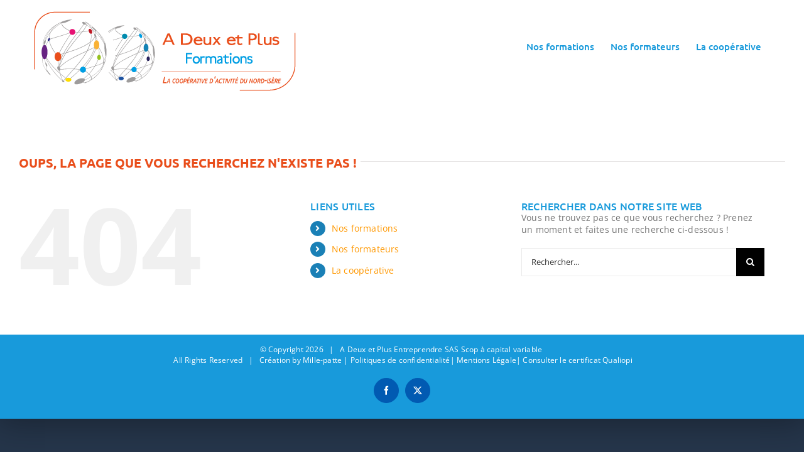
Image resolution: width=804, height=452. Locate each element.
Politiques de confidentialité (400, 360)
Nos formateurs (365, 249)
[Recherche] (750, 262)
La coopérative (363, 270)
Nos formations (365, 228)
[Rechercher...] (628, 262)
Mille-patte (322, 360)
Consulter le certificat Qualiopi (577, 360)
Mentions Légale (486, 360)
